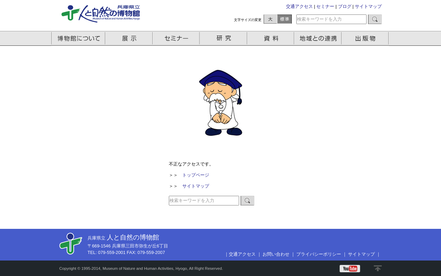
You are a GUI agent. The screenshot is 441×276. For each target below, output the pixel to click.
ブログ (344, 6)
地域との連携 (318, 38)
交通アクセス (299, 6)
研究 (224, 38)
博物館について (78, 38)
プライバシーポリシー (318, 254)
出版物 (366, 38)
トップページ (195, 175)
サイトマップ (368, 6)
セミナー (325, 6)
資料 (271, 38)
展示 (129, 38)
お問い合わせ (276, 254)
